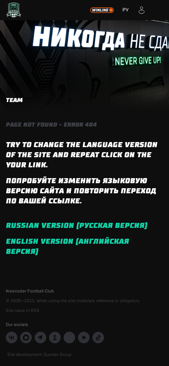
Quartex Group (57, 354)
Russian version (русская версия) (76, 225)
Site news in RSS (22, 310)
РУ (125, 10)
